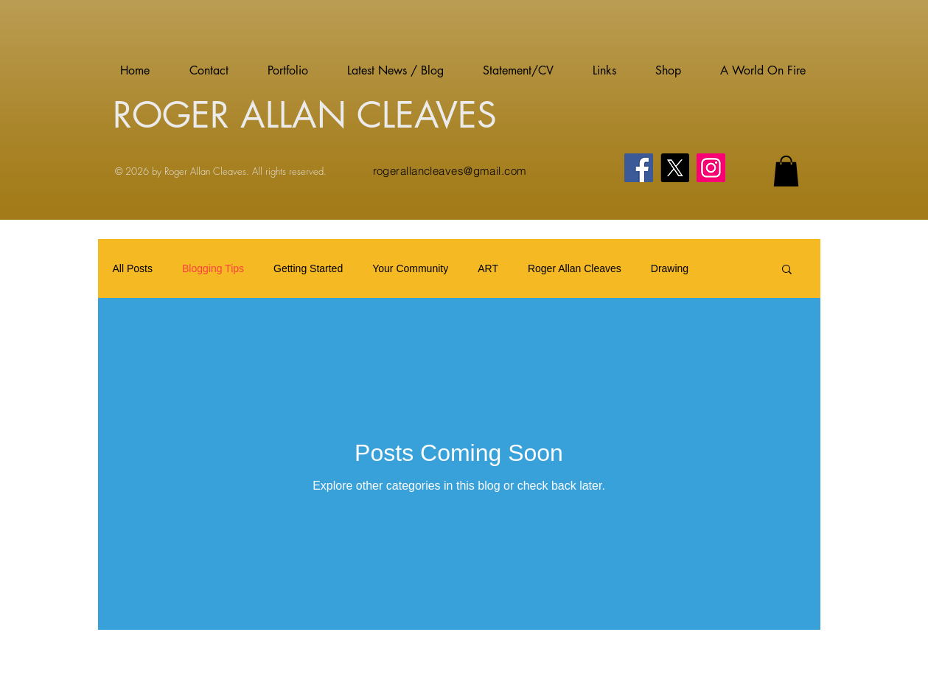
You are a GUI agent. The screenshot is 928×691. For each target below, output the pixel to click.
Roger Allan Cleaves (574, 268)
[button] (786, 171)
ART (488, 268)
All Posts (133, 268)
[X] (674, 167)
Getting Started (308, 268)
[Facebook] (638, 167)
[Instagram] (711, 167)
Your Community (410, 268)
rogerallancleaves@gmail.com (450, 171)
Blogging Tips (213, 268)
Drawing (669, 268)
